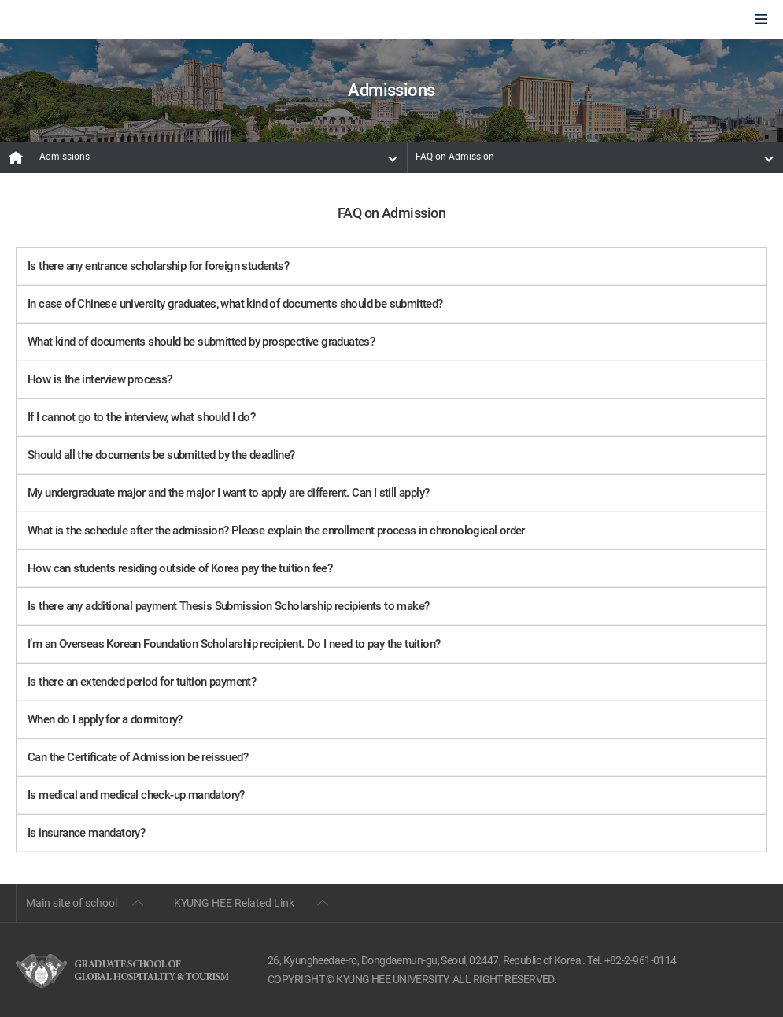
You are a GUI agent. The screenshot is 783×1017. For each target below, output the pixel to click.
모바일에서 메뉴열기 (761, 20)
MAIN (15, 157)
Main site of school (71, 903)
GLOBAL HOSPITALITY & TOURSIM (95, 20)
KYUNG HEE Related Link (234, 903)
